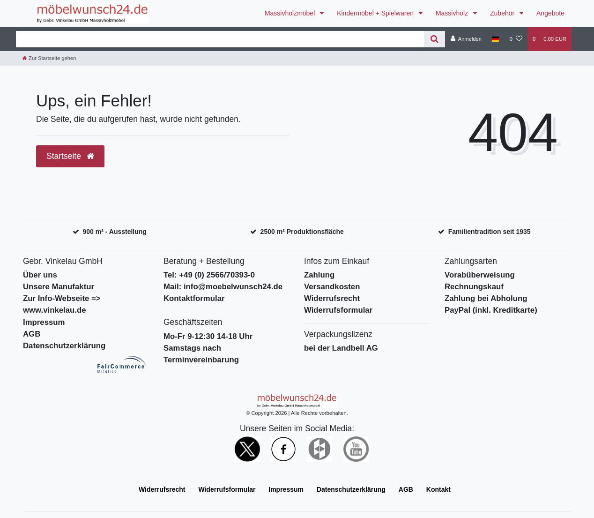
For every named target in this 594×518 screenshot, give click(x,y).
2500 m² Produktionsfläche (302, 231)
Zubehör (503, 13)
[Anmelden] (466, 39)
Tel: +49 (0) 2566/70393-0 (209, 274)
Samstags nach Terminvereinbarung (201, 354)
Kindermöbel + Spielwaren (376, 13)
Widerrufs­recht (162, 489)
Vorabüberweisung (480, 274)
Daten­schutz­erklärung (351, 489)
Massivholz (453, 13)
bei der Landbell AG (341, 348)
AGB (31, 334)
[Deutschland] (495, 39)
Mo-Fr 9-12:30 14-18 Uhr (207, 336)
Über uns (40, 274)
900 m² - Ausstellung (114, 231)
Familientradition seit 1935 (489, 231)
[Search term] (220, 39)
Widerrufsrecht (332, 298)
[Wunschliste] (516, 39)
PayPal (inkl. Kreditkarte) (491, 310)
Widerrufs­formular (226, 489)
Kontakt (438, 489)
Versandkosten (332, 286)
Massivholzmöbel (291, 13)
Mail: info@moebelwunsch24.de (222, 286)
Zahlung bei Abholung (486, 298)
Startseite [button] (70, 156)
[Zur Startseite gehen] (49, 58)
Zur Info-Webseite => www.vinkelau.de (62, 304)
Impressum (44, 322)
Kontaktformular (194, 298)
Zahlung (319, 274)
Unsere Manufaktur (58, 286)
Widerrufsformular (338, 310)
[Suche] (434, 39)
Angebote (550, 13)
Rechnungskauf (474, 286)
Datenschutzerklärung (64, 345)
